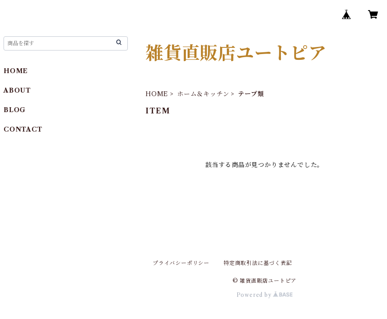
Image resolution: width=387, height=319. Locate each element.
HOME (157, 94)
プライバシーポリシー (181, 263)
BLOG (15, 110)
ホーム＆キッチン (203, 94)
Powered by (265, 295)
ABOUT (17, 90)
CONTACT (23, 129)
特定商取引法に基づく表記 (258, 263)
